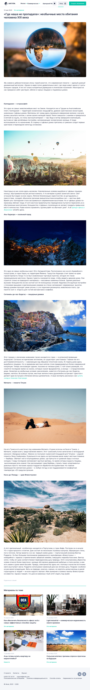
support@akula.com (23, 676)
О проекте (7, 673)
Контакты (16, 673)
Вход (63, 3)
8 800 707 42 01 (9, 676)
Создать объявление (77, 3)
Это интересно (19, 10)
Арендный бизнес (49, 3)
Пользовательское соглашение (14, 678)
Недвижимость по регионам (72, 678)
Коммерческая (33, 3)
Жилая (23, 3)
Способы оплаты (55, 678)
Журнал (24, 673)
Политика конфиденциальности (37, 678)
